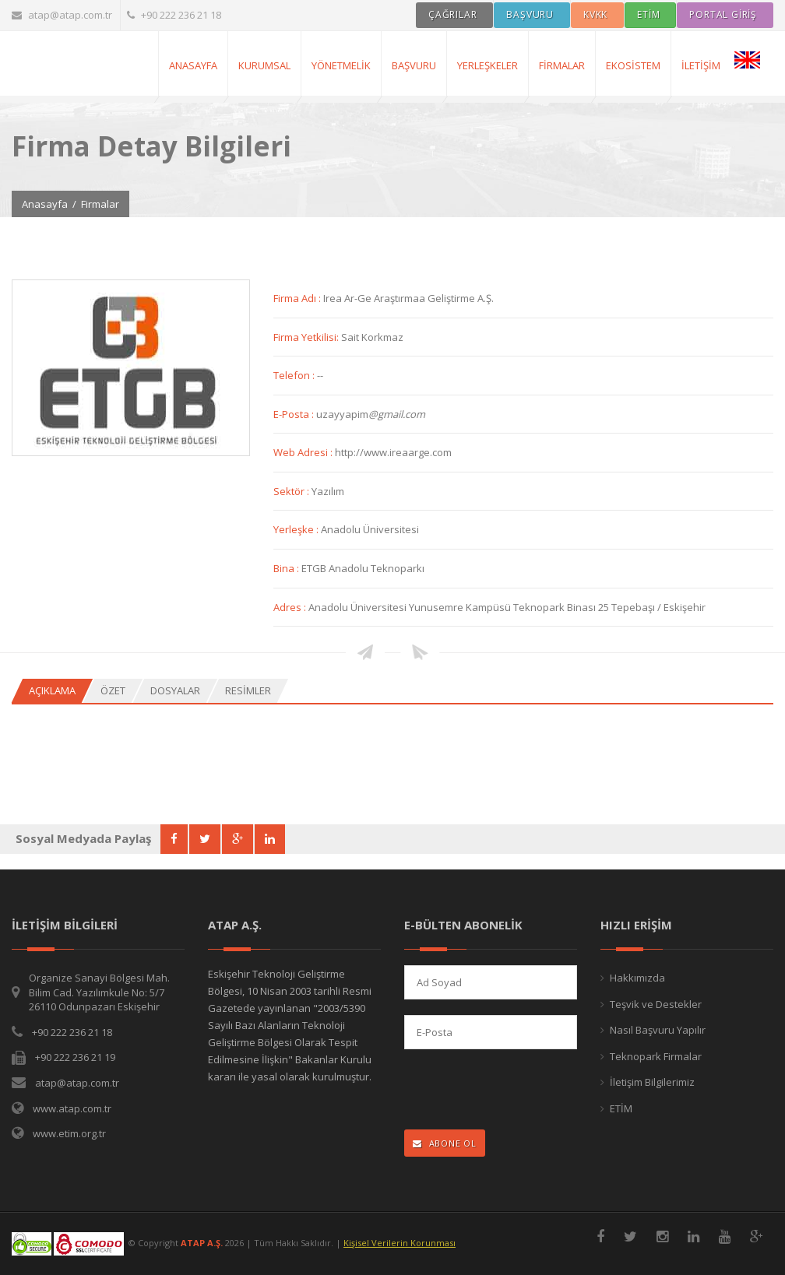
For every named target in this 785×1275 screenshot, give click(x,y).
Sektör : (292, 491)
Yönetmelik (341, 65)
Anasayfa (45, 204)
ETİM (621, 1108)
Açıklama (52, 690)
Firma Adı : (298, 298)
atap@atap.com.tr (62, 15)
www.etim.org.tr (69, 1133)
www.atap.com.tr (72, 1108)
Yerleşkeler (487, 65)
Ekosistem (633, 65)
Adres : (290, 607)
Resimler (248, 690)
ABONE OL (445, 1143)
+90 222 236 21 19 (75, 1057)
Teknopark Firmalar (656, 1056)
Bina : (287, 568)
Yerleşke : (297, 529)
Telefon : (295, 375)
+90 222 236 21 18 (174, 15)
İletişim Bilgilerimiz (652, 1082)
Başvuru (414, 65)
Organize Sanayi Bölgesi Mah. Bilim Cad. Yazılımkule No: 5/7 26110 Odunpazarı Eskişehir (99, 992)
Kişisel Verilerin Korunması (399, 1243)
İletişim (700, 65)
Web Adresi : (304, 452)
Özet (112, 690)
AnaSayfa (193, 65)
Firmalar (562, 65)
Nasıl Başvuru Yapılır (658, 1030)
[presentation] (505, 1091)
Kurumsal (264, 65)
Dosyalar (175, 690)
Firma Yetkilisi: (307, 337)
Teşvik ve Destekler (656, 1004)
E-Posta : (294, 414)
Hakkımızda (637, 978)
